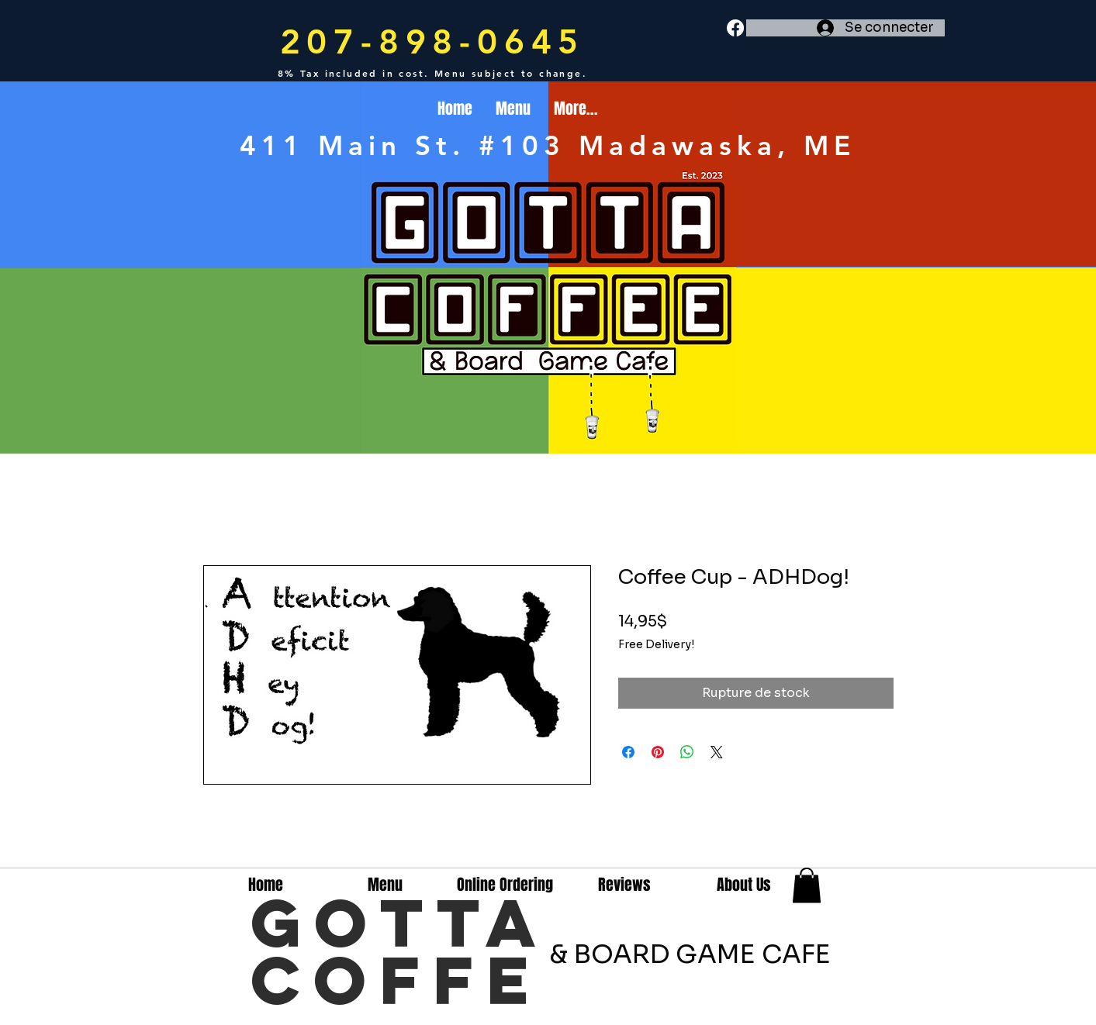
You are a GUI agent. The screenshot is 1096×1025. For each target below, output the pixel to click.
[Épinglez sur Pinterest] (657, 752)
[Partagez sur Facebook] (628, 752)
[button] (806, 885)
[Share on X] (716, 752)
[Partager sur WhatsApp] (687, 752)
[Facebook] (735, 27)
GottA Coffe (400, 951)
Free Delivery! (656, 644)
